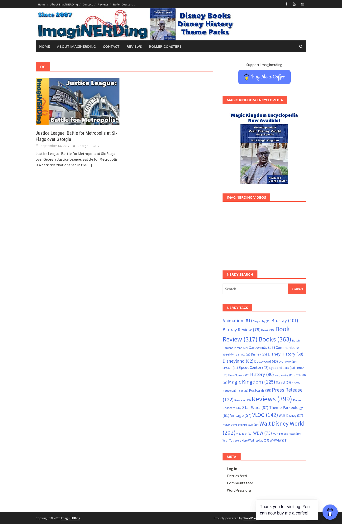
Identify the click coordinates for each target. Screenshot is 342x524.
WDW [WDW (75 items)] (262, 433)
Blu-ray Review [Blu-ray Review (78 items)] (242, 329)
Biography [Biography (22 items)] (262, 321)
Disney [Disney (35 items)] (259, 354)
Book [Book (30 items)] (268, 330)
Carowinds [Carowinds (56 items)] (261, 347)
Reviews (103, 4)
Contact (88, 4)
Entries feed (237, 475)
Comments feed (240, 483)
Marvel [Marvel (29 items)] (283, 382)
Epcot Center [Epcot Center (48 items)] (254, 367)
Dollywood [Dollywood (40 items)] (266, 361)
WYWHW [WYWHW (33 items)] (278, 440)
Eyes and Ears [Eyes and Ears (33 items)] (282, 367)
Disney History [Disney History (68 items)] (285, 354)
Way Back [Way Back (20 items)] (244, 433)
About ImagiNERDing (64, 4)
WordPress (251, 518)
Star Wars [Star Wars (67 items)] (255, 407)
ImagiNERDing (70, 518)
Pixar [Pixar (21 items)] (242, 390)
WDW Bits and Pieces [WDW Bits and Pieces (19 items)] (287, 433)
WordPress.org (239, 490)
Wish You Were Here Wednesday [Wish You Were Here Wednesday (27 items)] (246, 440)
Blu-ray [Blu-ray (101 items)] (284, 320)
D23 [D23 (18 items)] (245, 354)
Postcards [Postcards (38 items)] (260, 390)
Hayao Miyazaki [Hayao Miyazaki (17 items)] (238, 375)
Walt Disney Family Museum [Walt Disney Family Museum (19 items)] (241, 424)
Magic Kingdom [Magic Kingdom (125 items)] (251, 381)
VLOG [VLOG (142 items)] (265, 414)
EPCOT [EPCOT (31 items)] (230, 367)
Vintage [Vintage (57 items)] (241, 415)
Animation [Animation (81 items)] (237, 320)
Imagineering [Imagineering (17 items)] (284, 375)
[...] (89, 165)
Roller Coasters (123, 4)
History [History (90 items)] (262, 374)
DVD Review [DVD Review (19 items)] (288, 361)
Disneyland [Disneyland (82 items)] (238, 361)
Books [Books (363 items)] (274, 339)
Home (42, 4)
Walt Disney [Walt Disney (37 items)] (291, 415)
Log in (232, 468)
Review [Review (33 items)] (242, 400)
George (82, 146)
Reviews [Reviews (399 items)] (272, 398)
